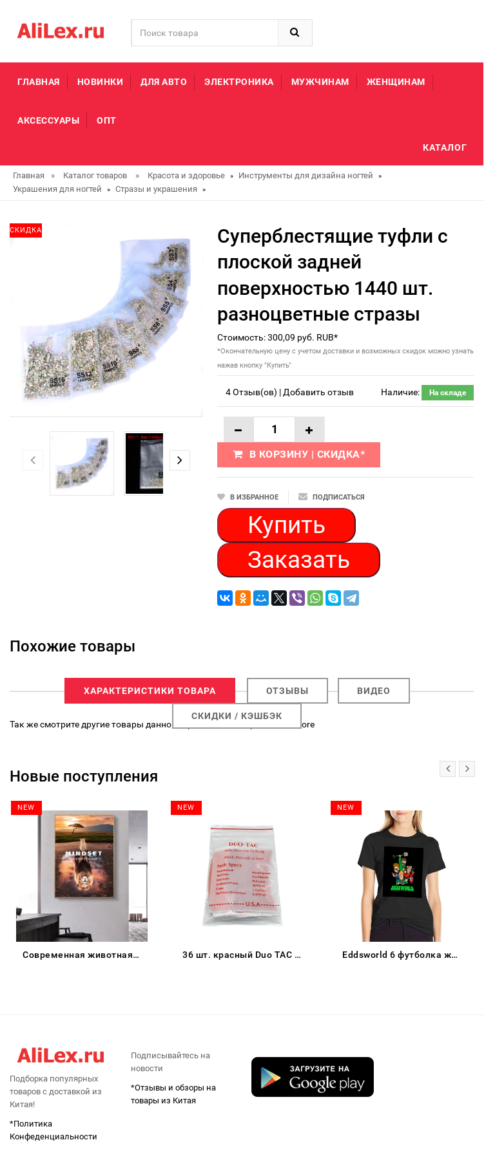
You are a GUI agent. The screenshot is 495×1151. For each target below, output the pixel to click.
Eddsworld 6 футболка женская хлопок (404, 955)
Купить (286, 525)
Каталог (445, 147)
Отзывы (287, 691)
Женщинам (396, 82)
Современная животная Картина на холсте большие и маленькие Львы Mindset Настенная (85, 955)
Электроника (239, 82)
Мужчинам (320, 82)
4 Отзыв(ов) (251, 392)
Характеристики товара (150, 691)
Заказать (299, 560)
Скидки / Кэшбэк (236, 716)
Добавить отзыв (318, 392)
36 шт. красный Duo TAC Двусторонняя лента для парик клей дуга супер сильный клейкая (244, 955)
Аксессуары (48, 120)
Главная (38, 82)
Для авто (164, 82)
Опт (107, 120)
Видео (374, 691)
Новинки (100, 82)
